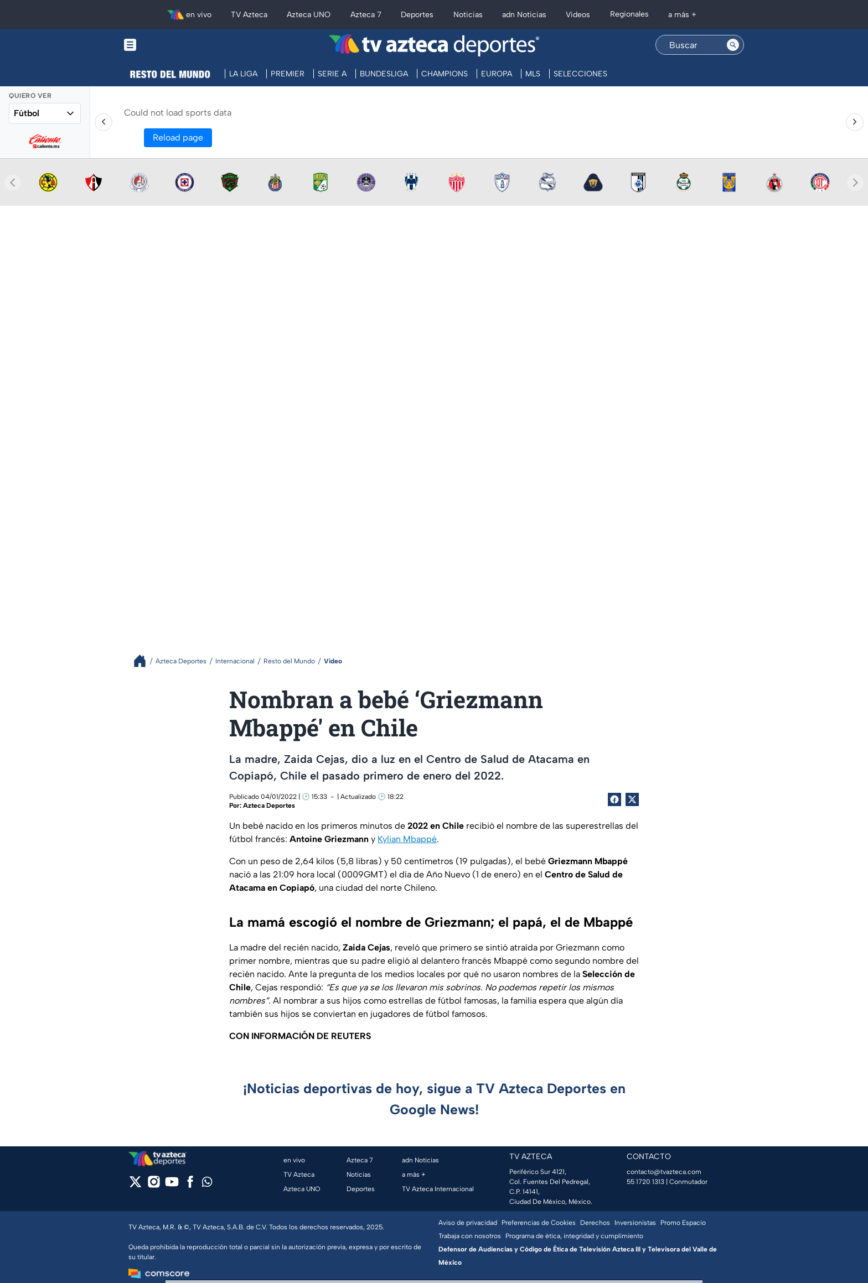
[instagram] (154, 1185)
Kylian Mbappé (407, 839)
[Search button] (733, 45)
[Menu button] (168, 45)
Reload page (178, 137)
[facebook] (190, 1185)
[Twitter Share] (632, 799)
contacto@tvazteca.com (664, 1172)
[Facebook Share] (614, 799)
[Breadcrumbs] (144, 661)
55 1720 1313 (645, 1182)
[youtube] (172, 1185)
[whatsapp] (207, 1184)
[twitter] (135, 1185)
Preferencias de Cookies (539, 1223)
